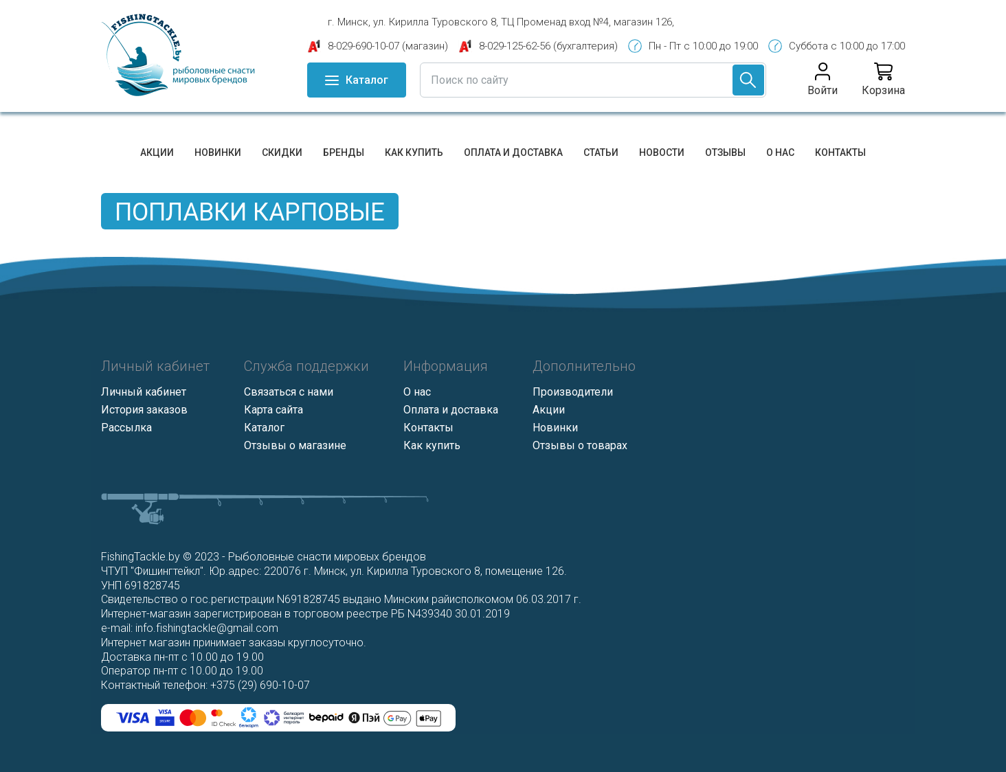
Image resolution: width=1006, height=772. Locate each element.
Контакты (840, 152)
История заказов (144, 409)
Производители (573, 391)
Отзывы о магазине (295, 445)
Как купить (414, 152)
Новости (661, 152)
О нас (780, 152)
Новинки (217, 152)
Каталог (264, 427)
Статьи (600, 152)
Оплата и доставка (513, 152)
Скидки (282, 152)
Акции (157, 152)
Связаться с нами (288, 391)
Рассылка (126, 427)
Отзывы (725, 152)
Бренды (343, 152)
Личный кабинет (143, 391)
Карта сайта (273, 409)
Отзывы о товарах (580, 445)
